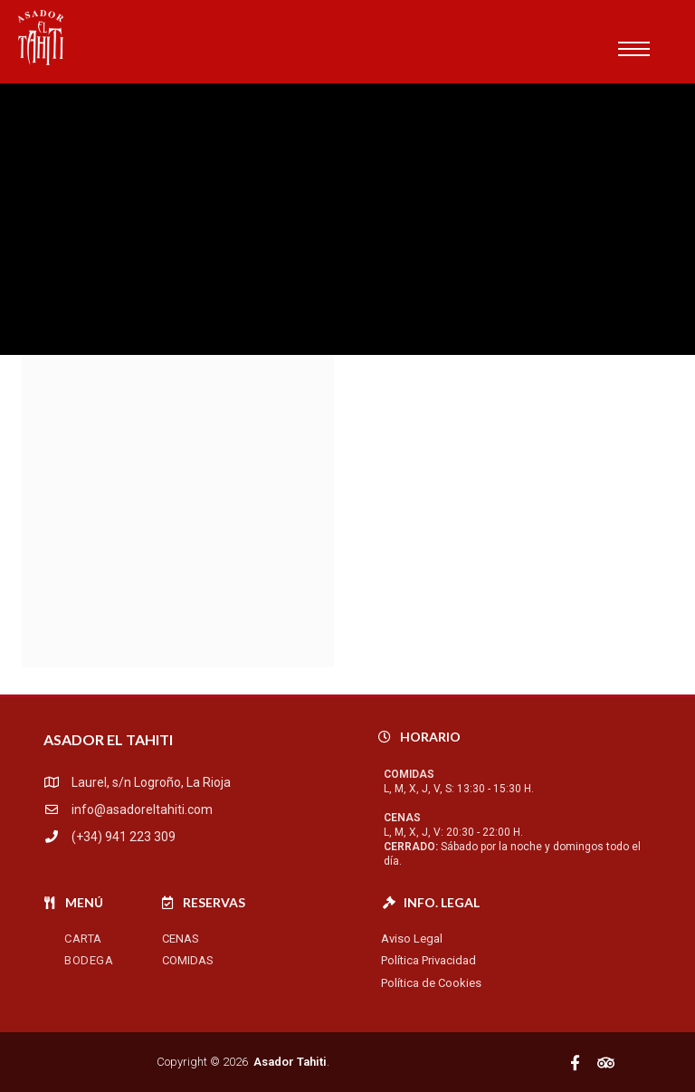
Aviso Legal (412, 938)
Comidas (188, 960)
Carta (83, 938)
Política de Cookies (431, 983)
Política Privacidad (428, 960)
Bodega (89, 960)
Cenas (180, 938)
